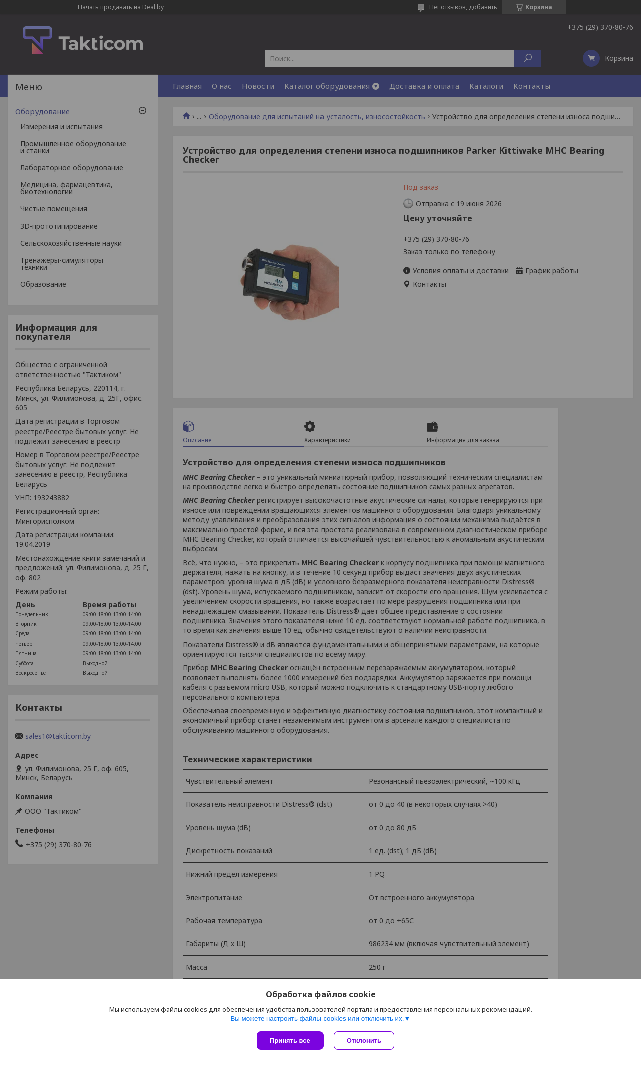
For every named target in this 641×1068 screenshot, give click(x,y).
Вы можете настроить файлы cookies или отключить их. (317, 1018)
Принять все (290, 1040)
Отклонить (364, 1040)
